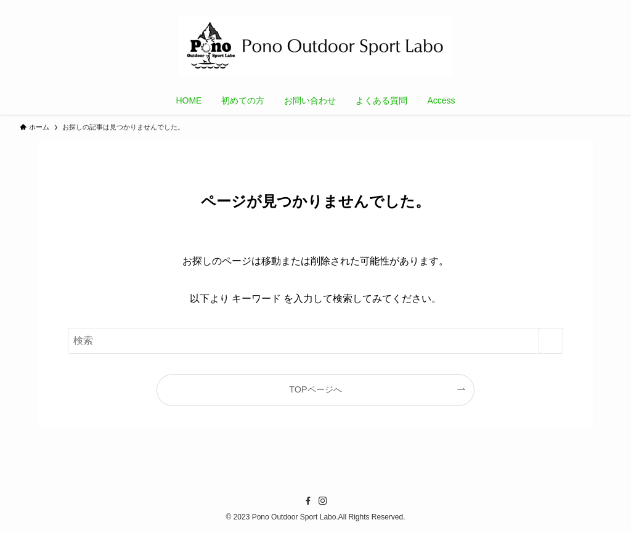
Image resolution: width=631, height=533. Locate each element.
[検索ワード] (315, 341)
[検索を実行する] (551, 341)
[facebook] (308, 501)
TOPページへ (315, 389)
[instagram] (322, 501)
